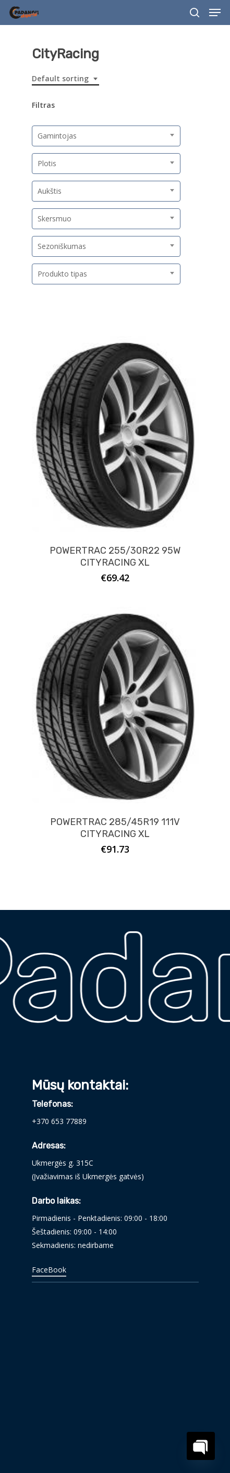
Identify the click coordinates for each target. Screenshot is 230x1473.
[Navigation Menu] (215, 12)
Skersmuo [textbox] (54, 218)
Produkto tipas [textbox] (62, 274)
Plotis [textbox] (47, 163)
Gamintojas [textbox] (57, 136)
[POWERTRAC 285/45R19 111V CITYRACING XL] (115, 705)
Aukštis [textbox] (50, 191)
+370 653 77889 (59, 1121)
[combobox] (65, 79)
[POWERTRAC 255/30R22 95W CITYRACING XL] (115, 434)
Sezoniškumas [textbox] (62, 246)
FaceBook (49, 1270)
